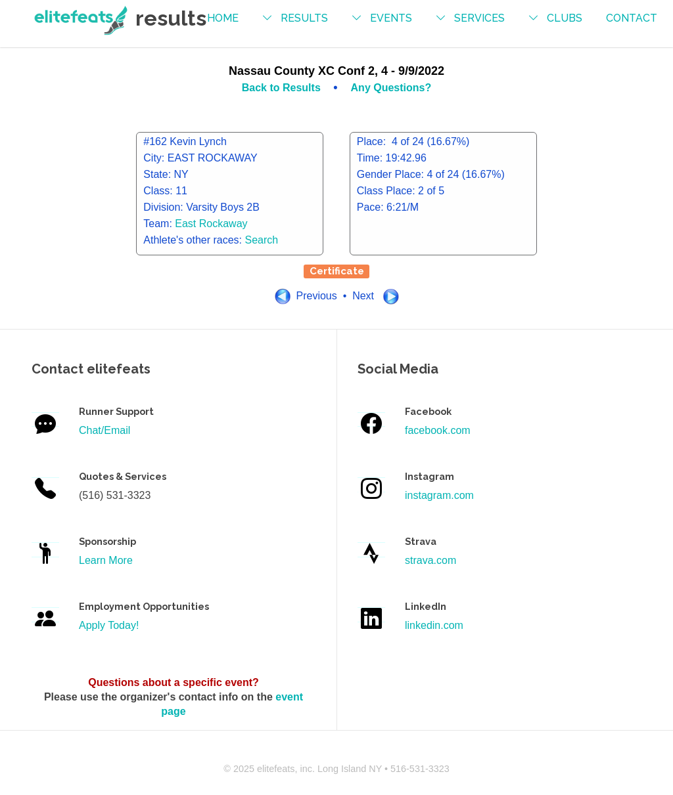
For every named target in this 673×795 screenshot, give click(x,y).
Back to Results (282, 87)
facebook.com (438, 430)
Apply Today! (109, 625)
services (479, 18)
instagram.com (439, 495)
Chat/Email (104, 430)
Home (223, 18)
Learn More (106, 560)
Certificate (337, 271)
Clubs (564, 18)
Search (262, 240)
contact (631, 18)
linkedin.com (434, 625)
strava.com (430, 560)
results (304, 18)
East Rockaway (211, 223)
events (391, 18)
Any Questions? (391, 87)
